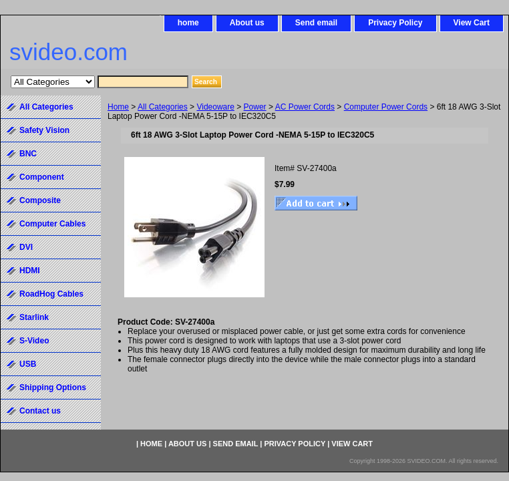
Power (255, 107)
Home (118, 107)
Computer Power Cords (386, 107)
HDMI (29, 270)
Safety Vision (44, 130)
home (188, 22)
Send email (316, 22)
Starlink (34, 317)
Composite (40, 200)
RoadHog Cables (51, 294)
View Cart (472, 22)
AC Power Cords (305, 107)
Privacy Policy (395, 22)
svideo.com (68, 52)
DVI (26, 247)
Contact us (40, 411)
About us (247, 22)
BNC (28, 153)
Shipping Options (52, 387)
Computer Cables (52, 223)
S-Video (34, 340)
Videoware (215, 107)
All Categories (163, 107)
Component (41, 177)
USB (27, 364)
